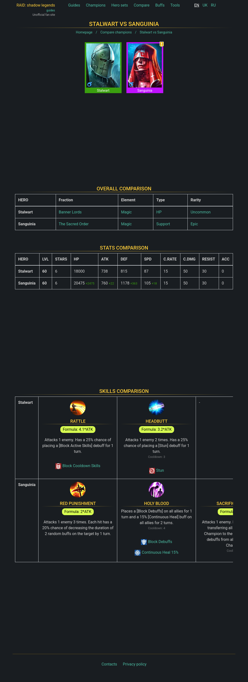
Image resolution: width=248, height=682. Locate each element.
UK (204, 5)
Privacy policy (135, 664)
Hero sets (119, 5)
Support (163, 224)
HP (159, 212)
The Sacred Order (74, 224)
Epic (194, 224)
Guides (74, 5)
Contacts (109, 664)
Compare (141, 5)
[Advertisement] (124, 136)
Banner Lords (70, 212)
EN (196, 5)
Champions (96, 5)
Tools (175, 5)
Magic (126, 212)
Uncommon (201, 212)
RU (213, 5)
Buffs (159, 5)
